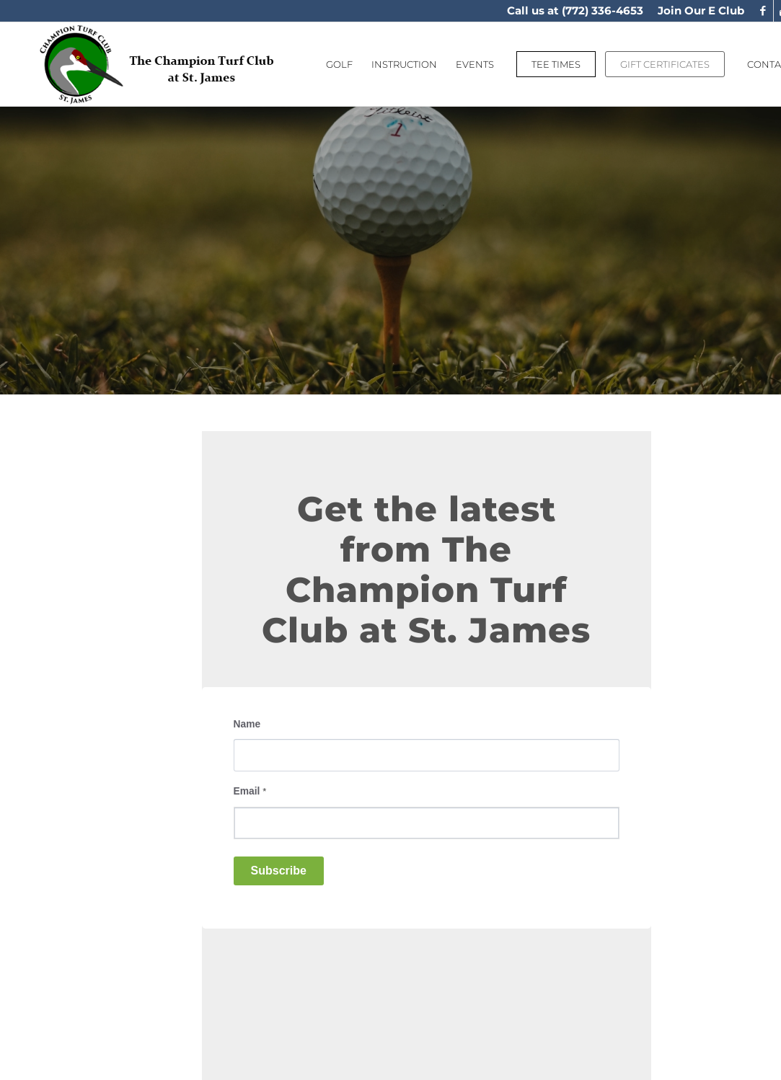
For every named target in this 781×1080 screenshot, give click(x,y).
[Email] (427, 823)
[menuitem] (697, 10)
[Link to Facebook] (762, 11)
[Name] (427, 755)
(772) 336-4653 (602, 10)
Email (250, 791)
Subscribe (278, 870)
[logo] (157, 64)
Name (247, 724)
